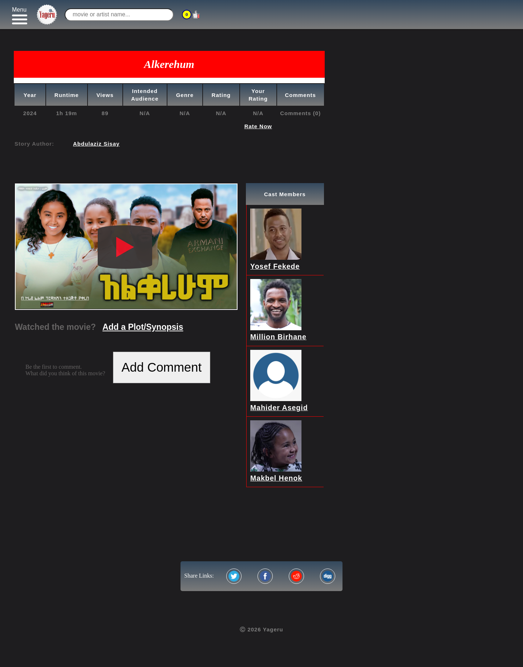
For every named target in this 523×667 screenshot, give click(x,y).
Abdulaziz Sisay (96, 144)
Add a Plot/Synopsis (142, 327)
